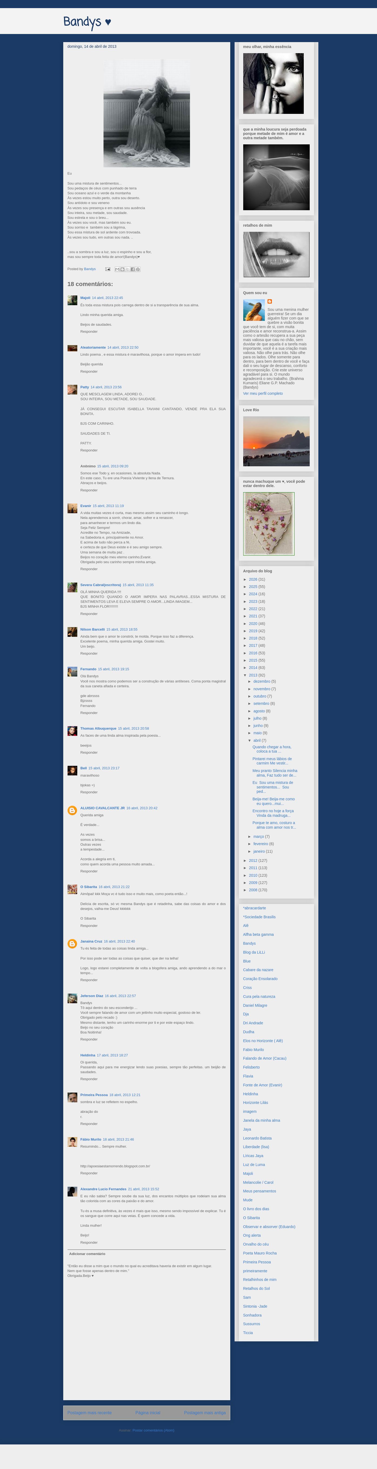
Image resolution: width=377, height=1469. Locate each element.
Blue (247, 961)
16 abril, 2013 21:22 (114, 887)
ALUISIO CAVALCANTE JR (103, 808)
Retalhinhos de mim (260, 1279)
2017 (253, 645)
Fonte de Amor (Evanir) (262, 1085)
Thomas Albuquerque (98, 728)
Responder (89, 331)
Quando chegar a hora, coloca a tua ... (271, 749)
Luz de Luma (254, 1164)
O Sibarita (89, 887)
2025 (253, 586)
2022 (253, 609)
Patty (85, 387)
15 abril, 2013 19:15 (113, 669)
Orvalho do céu (256, 1244)
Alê (246, 925)
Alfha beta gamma (258, 934)
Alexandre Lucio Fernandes (104, 1189)
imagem (250, 1111)
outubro (260, 696)
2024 (253, 594)
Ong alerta (252, 1235)
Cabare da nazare (258, 970)
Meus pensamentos (259, 1191)
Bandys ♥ (87, 22)
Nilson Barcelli (93, 629)
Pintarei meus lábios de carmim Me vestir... (272, 761)
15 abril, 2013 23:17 (103, 768)
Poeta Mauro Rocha (260, 1253)
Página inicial (147, 1412)
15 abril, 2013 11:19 (108, 506)
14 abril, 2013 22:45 (107, 298)
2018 (253, 638)
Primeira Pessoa (94, 1095)
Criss (247, 987)
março (259, 836)
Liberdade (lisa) (256, 1147)
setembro (261, 703)
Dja (246, 1014)
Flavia (248, 1076)
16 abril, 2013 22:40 (119, 941)
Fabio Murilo (253, 1050)
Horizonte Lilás (255, 1102)
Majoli (86, 298)
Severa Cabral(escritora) (101, 585)
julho (257, 718)
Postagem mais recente (90, 1412)
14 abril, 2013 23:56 (106, 387)
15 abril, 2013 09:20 (112, 466)
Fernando (88, 669)
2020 (253, 623)
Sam (247, 1297)
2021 (253, 616)
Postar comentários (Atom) (153, 1430)
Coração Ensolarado (260, 979)
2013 (253, 675)
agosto (259, 711)
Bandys (249, 943)
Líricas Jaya (253, 1156)
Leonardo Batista (257, 1138)
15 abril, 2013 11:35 (138, 585)
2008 (253, 890)
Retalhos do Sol (256, 1288)
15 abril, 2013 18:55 (122, 629)
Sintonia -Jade (255, 1306)
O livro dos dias (256, 1209)
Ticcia (248, 1333)
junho (258, 725)
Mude (248, 1200)
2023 (253, 601)
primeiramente (255, 1271)
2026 (253, 579)
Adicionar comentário (87, 1254)
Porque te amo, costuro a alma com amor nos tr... (274, 825)
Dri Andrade (253, 1023)
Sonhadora (252, 1315)
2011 (253, 868)
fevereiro (261, 844)
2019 (253, 631)
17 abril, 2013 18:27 (112, 1055)
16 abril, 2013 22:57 (120, 996)
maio (258, 733)
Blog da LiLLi (254, 952)
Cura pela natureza (259, 996)
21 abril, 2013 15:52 (143, 1189)
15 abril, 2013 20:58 (133, 728)
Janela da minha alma (261, 1120)
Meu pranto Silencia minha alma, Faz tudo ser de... (274, 772)
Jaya (247, 1129)
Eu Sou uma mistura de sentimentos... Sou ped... (272, 787)
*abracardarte (254, 908)
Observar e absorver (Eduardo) (269, 1227)
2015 (253, 660)
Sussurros (251, 1324)
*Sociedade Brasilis (259, 917)
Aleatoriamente (93, 347)
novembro (262, 689)
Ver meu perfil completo (263, 393)
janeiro (259, 851)
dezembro (262, 681)
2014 (253, 667)
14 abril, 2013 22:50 (122, 347)
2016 (253, 653)
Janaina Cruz (91, 941)
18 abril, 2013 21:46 (118, 1139)
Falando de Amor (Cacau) (264, 1058)
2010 (253, 875)
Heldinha (88, 1055)
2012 (253, 860)
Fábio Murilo (91, 1139)
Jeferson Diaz (92, 996)
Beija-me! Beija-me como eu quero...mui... (273, 801)
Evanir (86, 506)
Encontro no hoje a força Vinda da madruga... (273, 813)
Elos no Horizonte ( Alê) (263, 1041)
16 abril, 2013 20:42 (142, 808)
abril (257, 740)
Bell (84, 768)
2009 (253, 882)
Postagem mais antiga (205, 1412)
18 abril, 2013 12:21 (125, 1095)
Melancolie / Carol (258, 1182)
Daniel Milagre (255, 1005)
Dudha (248, 1032)
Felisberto (251, 1067)
